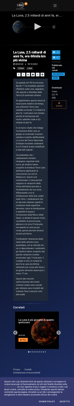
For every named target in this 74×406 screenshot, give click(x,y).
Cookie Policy (47, 401)
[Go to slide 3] (32, 351)
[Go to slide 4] (34, 351)
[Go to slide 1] (28, 352)
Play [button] (23, 340)
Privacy (16, 369)
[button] (37, 26)
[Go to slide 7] (39, 351)
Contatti (28, 369)
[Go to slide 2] (30, 351)
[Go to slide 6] (37, 351)
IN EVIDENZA (58, 74)
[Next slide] (58, 333)
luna (29, 68)
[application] (37, 26)
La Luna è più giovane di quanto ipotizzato (36, 321)
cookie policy (10, 387)
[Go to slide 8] (41, 351)
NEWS (55, 78)
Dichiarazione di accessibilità (26, 372)
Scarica (59, 104)
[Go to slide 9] (43, 351)
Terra (21, 68)
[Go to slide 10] (45, 351)
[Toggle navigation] (55, 5)
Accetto (65, 401)
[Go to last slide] (15, 333)
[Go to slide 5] (36, 351)
